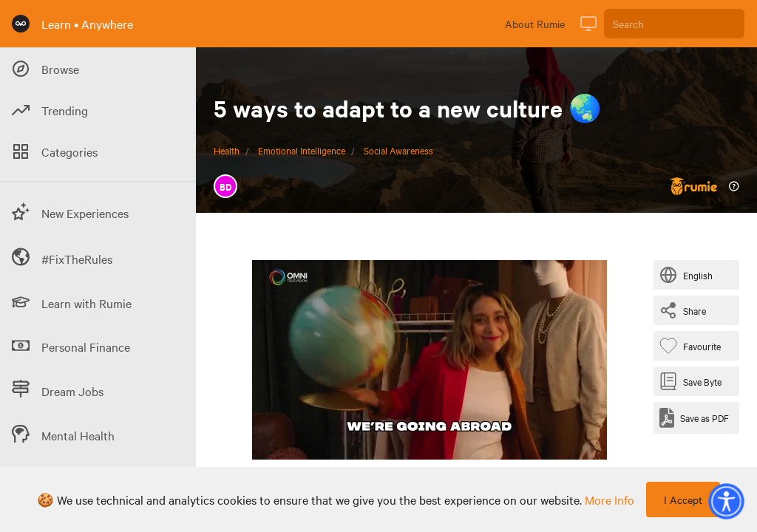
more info (609, 499)
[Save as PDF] (694, 418)
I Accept (683, 499)
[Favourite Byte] (693, 346)
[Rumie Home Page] (21, 24)
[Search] (674, 23)
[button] (726, 501)
